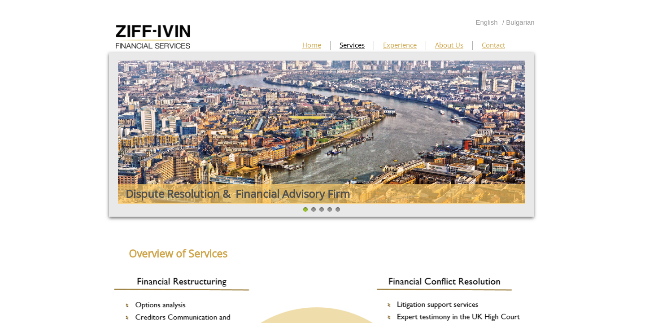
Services (352, 44)
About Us (449, 44)
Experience (400, 44)
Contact (493, 44)
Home (311, 44)
